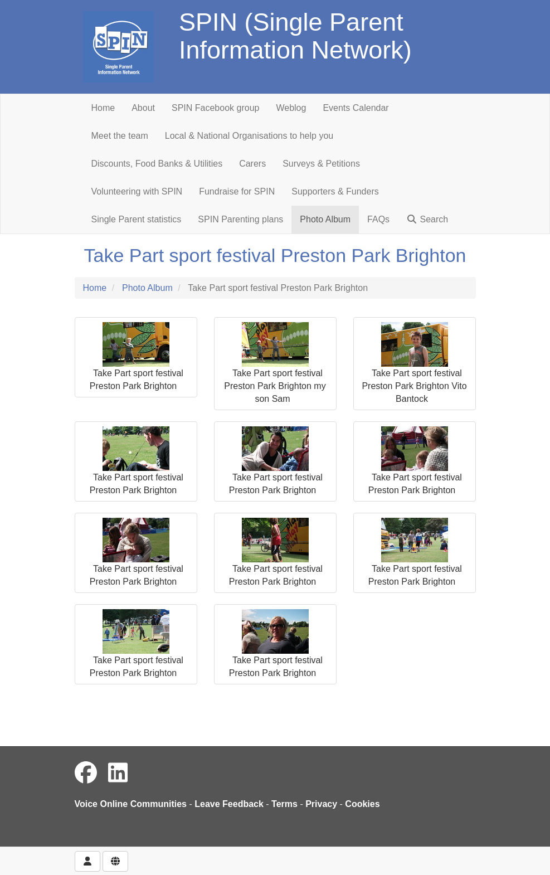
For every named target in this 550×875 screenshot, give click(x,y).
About (143, 108)
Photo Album (325, 219)
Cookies (362, 804)
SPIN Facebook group (215, 108)
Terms (284, 804)
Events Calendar (355, 108)
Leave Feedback (229, 804)
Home (103, 108)
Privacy (321, 804)
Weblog (291, 108)
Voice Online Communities (131, 804)
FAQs (378, 219)
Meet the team (119, 135)
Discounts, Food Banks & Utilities (157, 163)
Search (427, 219)
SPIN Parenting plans (240, 219)
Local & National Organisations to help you (249, 135)
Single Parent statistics (136, 219)
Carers (252, 163)
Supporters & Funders (335, 191)
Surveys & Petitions (321, 163)
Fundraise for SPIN (237, 191)
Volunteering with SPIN (137, 191)
